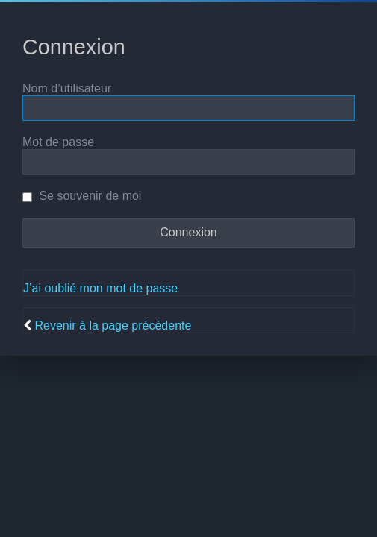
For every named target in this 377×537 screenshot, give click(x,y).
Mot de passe (58, 142)
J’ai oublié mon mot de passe (100, 288)
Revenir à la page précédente (112, 325)
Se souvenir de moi (81, 195)
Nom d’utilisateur (66, 88)
